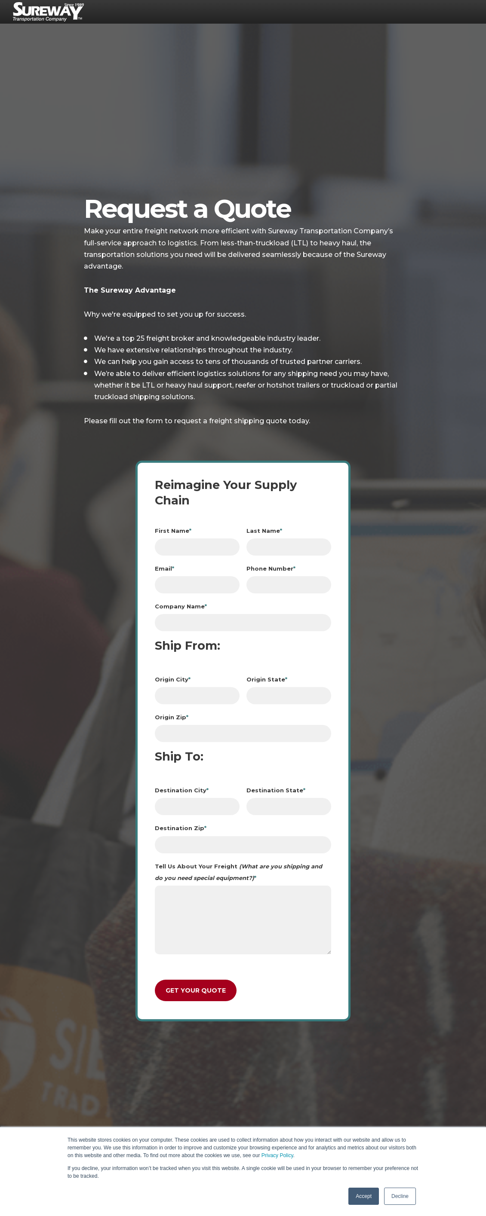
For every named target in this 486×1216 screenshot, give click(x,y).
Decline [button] (400, 1196)
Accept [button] (364, 1196)
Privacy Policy (277, 1155)
